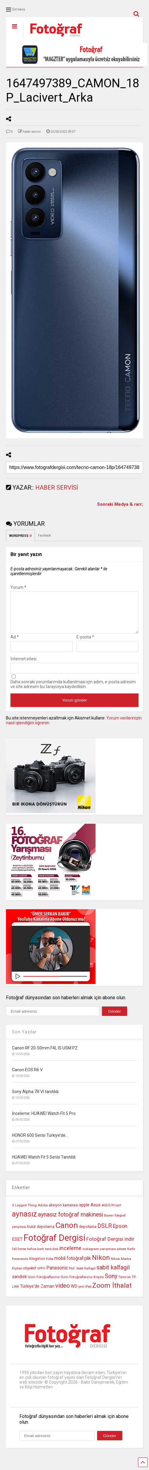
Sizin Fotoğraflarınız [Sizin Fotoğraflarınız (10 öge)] (44, 1284)
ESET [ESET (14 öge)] (17, 1246)
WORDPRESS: (20, 535)
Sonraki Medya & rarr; (120, 504)
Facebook (44, 535)
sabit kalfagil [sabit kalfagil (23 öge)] (113, 1274)
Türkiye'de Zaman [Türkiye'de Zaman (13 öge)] (37, 1293)
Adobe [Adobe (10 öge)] (43, 1212)
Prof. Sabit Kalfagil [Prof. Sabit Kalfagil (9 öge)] (82, 1276)
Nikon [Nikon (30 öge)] (101, 1265)
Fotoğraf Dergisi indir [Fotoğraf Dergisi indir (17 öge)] (110, 1246)
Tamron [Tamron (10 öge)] (124, 1284)
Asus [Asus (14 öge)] (95, 1212)
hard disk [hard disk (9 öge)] (52, 1256)
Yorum (18, 587)
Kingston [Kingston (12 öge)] (37, 1265)
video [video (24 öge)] (62, 1292)
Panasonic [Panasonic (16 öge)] (57, 1275)
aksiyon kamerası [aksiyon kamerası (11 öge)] (63, 1212)
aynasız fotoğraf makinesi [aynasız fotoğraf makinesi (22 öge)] (70, 1221)
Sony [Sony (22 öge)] (111, 1283)
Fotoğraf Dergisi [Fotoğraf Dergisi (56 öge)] (54, 1245)
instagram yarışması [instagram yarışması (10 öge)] (99, 1256)
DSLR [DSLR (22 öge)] (104, 1233)
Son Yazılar (24, 1039)
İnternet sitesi (23, 666)
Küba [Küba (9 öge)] (49, 1266)
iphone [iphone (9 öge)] (121, 1256)
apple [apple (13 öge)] (84, 1212)
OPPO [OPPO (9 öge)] (41, 1276)
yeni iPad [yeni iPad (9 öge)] (84, 1294)
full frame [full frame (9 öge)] (19, 1256)
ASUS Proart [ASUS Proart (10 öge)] (111, 1212)
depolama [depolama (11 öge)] (87, 1233)
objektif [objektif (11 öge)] (29, 1275)
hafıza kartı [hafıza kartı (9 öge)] (35, 1256)
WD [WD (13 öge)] (74, 1293)
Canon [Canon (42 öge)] (66, 1232)
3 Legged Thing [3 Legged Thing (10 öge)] (24, 1212)
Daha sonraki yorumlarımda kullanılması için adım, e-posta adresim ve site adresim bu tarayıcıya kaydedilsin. (73, 691)
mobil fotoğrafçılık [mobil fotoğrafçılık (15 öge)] (72, 1265)
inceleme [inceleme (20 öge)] (70, 1255)
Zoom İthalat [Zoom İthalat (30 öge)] (112, 1293)
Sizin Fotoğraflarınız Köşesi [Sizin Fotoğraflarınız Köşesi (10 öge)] (82, 1284)
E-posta (85, 644)
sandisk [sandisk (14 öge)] (19, 1283)
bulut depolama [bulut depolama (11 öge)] (40, 1233)
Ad (14, 644)
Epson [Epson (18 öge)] (120, 1233)
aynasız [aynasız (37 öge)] (24, 1221)
